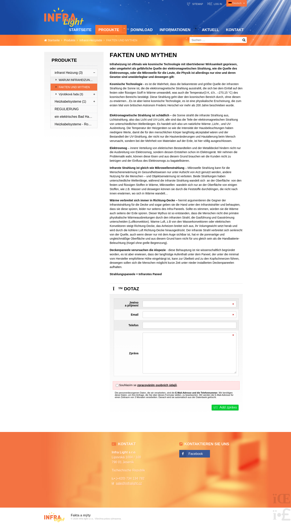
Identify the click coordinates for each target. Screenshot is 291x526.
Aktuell (210, 30)
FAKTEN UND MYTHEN (74, 87)
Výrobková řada (71, 94)
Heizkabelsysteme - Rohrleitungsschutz (76, 124)
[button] (214, 3)
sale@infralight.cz (129, 483)
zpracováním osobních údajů (157, 385)
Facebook (195, 453)
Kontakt (235, 30)
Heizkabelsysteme (70, 101)
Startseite (64, 17)
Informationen (175, 30)
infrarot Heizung (69, 72)
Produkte (108, 30)
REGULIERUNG (67, 109)
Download (142, 30)
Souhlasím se (127, 385)
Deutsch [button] (236, 3)
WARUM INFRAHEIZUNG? (76, 80)
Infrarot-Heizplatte (90, 40)
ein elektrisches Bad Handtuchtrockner (76, 116)
